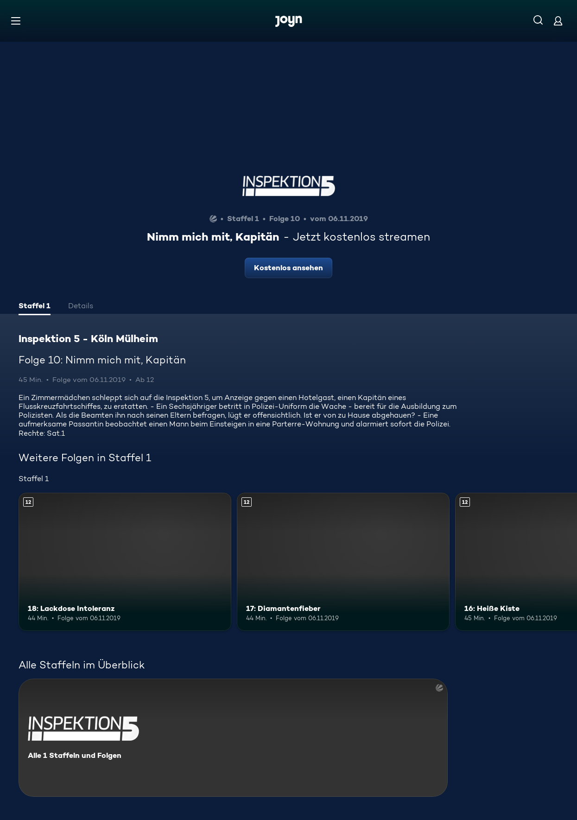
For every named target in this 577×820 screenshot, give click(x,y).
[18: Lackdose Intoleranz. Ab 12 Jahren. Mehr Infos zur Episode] (125, 562)
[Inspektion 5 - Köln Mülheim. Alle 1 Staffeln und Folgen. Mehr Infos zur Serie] (233, 738)
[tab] (34, 307)
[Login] (558, 21)
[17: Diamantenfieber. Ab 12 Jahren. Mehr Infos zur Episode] (343, 562)
